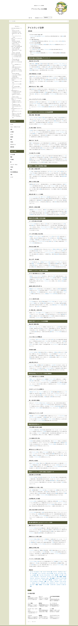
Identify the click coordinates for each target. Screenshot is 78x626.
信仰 (65, 176)
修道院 (30, 288)
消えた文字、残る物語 (15, 60)
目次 (16, 26)
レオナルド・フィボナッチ (61, 584)
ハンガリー (61, 579)
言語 (41, 528)
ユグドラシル (61, 65)
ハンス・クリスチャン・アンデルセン (36, 581)
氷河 (55, 365)
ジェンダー (61, 501)
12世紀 (53, 249)
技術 (51, 157)
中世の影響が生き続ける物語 (16, 91)
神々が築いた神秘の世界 (16, 47)
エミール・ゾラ (56, 573)
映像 (46, 539)
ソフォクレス (55, 579)
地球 (48, 494)
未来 (37, 254)
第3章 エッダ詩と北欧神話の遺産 (17, 46)
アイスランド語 (49, 571)
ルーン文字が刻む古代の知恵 (16, 55)
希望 (51, 396)
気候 (32, 490)
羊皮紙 (64, 249)
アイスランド (32, 34)
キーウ (65, 579)
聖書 (58, 238)
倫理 (64, 304)
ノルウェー (39, 105)
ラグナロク (34, 174)
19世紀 (30, 379)
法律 (34, 120)
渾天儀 (40, 584)
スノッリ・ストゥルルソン (50, 252)
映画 (32, 214)
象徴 (48, 65)
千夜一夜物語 (52, 578)
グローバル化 (45, 452)
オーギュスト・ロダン (45, 578)
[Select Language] (47, 17)
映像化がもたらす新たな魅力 (16, 113)
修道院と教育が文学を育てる (16, 67)
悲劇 (47, 79)
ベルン (46, 211)
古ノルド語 (35, 573)
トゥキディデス (53, 584)
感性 (58, 254)
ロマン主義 (44, 379)
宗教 (36, 239)
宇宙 (65, 65)
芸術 (55, 254)
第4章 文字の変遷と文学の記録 (16, 54)
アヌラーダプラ (45, 579)
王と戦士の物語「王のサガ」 (16, 42)
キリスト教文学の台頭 (15, 68)
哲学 (41, 407)
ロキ (63, 63)
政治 (52, 90)
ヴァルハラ (32, 578)
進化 (39, 47)
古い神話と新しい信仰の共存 (16, 69)
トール (60, 63)
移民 (57, 501)
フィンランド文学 (46, 584)
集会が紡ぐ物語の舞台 (15, 73)
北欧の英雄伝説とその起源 (16, 32)
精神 (58, 391)
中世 (39, 36)
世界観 (45, 369)
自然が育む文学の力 (15, 77)
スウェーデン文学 (50, 573)
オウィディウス (43, 576)
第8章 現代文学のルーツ (15, 90)
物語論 (60, 576)
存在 (63, 41)
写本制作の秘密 (14, 76)
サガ (36, 34)
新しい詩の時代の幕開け (16, 86)
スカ (55, 105)
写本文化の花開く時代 (15, 59)
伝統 (64, 78)
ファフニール (53, 185)
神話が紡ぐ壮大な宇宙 (15, 30)
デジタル (59, 561)
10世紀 (45, 44)
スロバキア (57, 581)
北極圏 (36, 63)
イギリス (63, 415)
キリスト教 (38, 44)
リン (48, 250)
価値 (62, 117)
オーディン (56, 63)
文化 (63, 36)
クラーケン (55, 571)
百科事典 (29, 590)
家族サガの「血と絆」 (15, 43)
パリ (48, 581)
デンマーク (41, 391)
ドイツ (59, 415)
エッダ (31, 39)
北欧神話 (64, 576)
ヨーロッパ (35, 379)
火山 (52, 365)
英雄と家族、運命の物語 (16, 41)
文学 (41, 34)
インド (34, 453)
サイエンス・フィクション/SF (61, 578)
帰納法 (37, 584)
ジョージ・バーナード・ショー (35, 579)
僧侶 (50, 241)
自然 (60, 52)
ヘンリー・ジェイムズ (42, 573)
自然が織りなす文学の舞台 (16, 100)
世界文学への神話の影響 (16, 52)
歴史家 (34, 133)
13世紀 (43, 117)
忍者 (31, 586)
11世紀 (39, 117)
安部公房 (50, 579)
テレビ (64, 464)
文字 (33, 47)
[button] (68, 21)
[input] (39, 21)
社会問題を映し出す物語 (16, 104)
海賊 (45, 581)
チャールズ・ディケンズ (51, 576)
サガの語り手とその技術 (16, 45)
